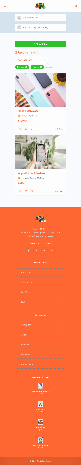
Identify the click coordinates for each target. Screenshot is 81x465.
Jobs (23, 334)
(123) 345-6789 (40, 228)
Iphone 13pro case (40, 391)
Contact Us (26, 282)
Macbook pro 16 (40, 445)
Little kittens (40, 427)
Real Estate (27, 364)
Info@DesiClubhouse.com (40, 236)
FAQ (23, 302)
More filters (40, 44)
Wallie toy (40, 409)
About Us (25, 272)
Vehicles (25, 344)
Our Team (26, 292)
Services (25, 354)
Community (26, 324)
